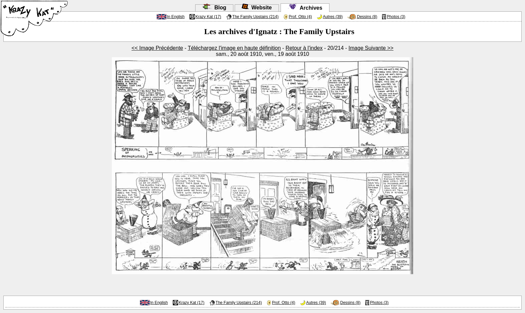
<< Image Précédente (157, 48)
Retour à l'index (304, 48)
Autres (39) (333, 16)
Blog (214, 7)
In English (176, 16)
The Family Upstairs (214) (255, 16)
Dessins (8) (367, 16)
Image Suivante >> (371, 48)
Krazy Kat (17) (208, 16)
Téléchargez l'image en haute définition (234, 48)
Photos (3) (396, 16)
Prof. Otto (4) (300, 16)
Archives (305, 8)
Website (257, 7)
